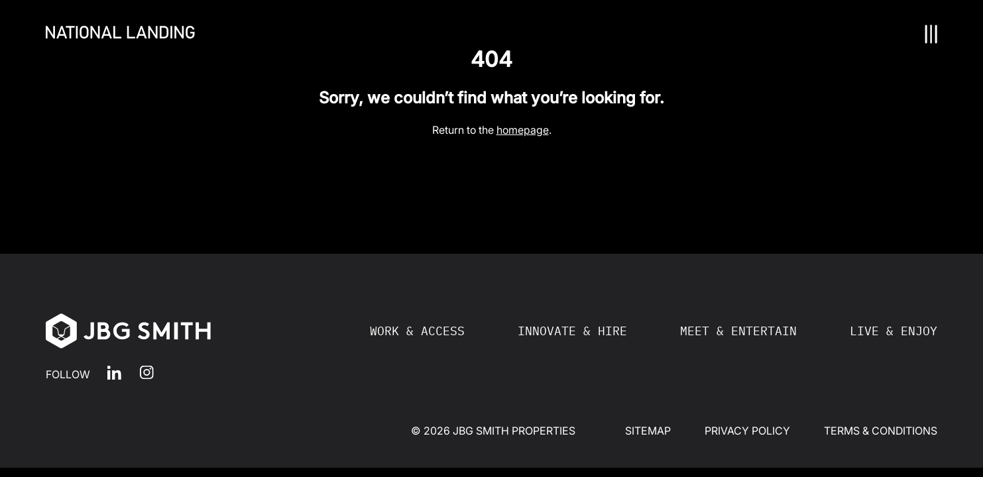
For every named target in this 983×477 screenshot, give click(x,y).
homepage (522, 129)
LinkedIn (114, 372)
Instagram (147, 372)
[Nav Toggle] (931, 34)
